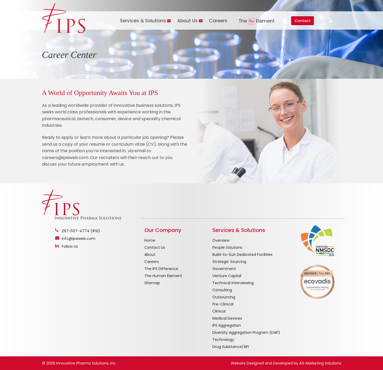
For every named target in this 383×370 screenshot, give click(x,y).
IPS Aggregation (226, 325)
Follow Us (70, 246)
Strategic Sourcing (229, 261)
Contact (303, 20)
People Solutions (227, 247)
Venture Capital (226, 275)
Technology (223, 339)
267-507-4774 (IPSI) (81, 231)
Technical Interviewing (233, 283)
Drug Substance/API (230, 346)
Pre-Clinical (222, 304)
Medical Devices (227, 318)
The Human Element (163, 275)
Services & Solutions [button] (143, 21)
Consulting (222, 290)
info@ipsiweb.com (78, 238)
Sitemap (152, 283)
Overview (220, 240)
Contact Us (154, 247)
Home (149, 240)
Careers (218, 21)
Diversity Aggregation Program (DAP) (246, 332)
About (149, 254)
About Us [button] (187, 21)
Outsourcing (223, 297)
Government (224, 268)
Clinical (218, 311)
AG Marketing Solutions (320, 363)
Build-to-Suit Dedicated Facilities (242, 254)
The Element (257, 21)
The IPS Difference (161, 268)
